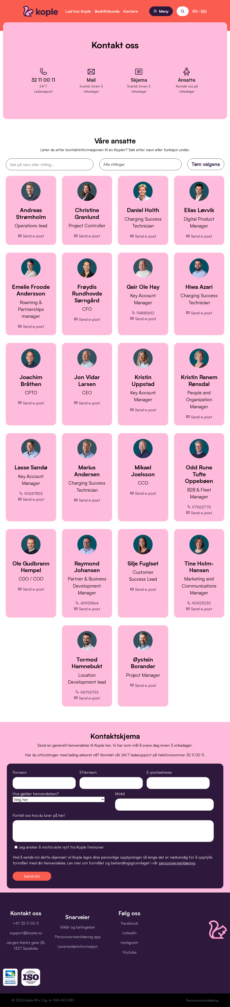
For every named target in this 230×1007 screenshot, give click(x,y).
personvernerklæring (177, 863)
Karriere (130, 11)
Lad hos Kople (78, 11)
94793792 (87, 692)
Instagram (129, 942)
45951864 (87, 603)
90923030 (199, 603)
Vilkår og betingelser (77, 927)
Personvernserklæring (202, 1000)
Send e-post (31, 236)
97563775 (199, 506)
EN (194, 11)
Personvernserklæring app (78, 936)
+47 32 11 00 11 (26, 923)
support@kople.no (26, 932)
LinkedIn (129, 932)
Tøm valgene (205, 164)
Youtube (129, 952)
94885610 (143, 312)
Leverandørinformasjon (78, 946)
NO (204, 11)
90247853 (31, 493)
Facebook (129, 923)
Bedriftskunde (107, 11)
